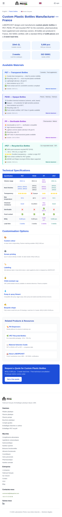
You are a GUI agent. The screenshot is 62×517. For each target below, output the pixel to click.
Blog (3, 484)
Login (56, 3)
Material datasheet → (52, 88)
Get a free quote (13, 379)
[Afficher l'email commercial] (31, 493)
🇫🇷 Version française (26, 11)
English (4, 11)
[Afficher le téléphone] (31, 497)
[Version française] (40, 3)
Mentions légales (47, 512)
